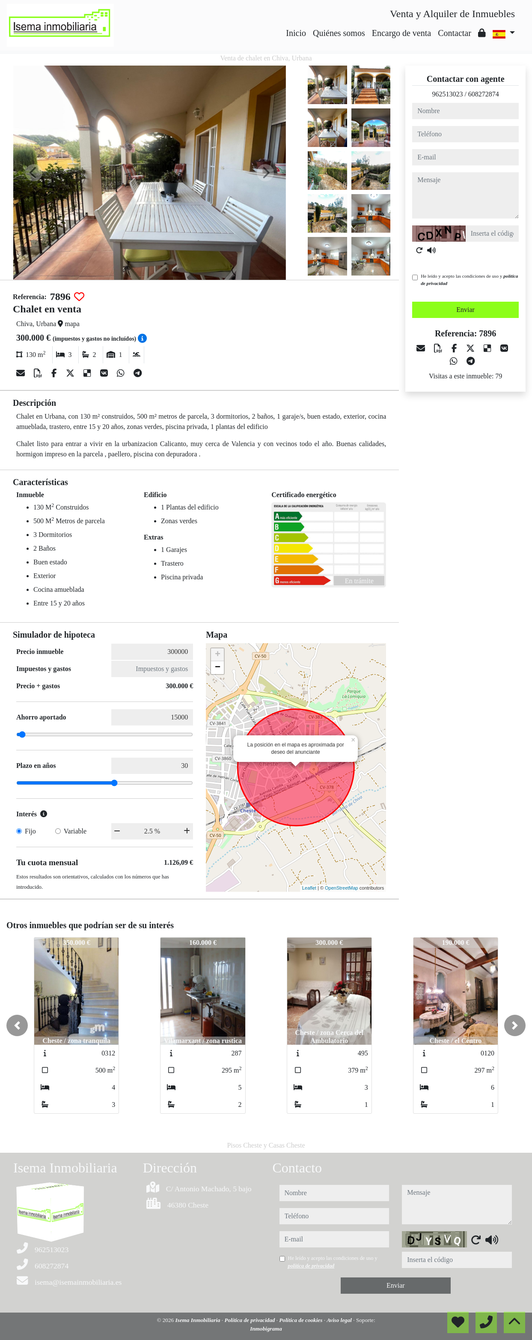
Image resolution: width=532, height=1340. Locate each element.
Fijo (30, 831)
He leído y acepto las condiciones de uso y (469, 279)
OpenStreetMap (341, 887)
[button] (17, 1025)
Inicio (296, 33)
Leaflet (309, 887)
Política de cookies (301, 1320)
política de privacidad (311, 1266)
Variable (75, 831)
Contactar (454, 33)
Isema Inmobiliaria (198, 1320)
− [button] (217, 667)
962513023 (447, 94)
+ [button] (217, 654)
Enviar (465, 309)
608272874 (483, 94)
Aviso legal (340, 1320)
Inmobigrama (266, 1328)
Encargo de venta (401, 33)
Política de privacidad (250, 1320)
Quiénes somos (339, 33)
